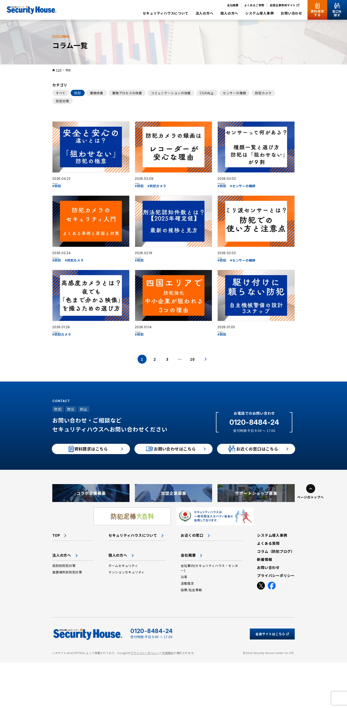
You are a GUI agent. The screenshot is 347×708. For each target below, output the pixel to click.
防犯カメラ (263, 93)
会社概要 (188, 600)
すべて (60, 93)
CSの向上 (207, 93)
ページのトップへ (310, 542)
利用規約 (168, 698)
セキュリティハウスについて (132, 580)
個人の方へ (117, 600)
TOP (59, 70)
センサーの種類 (234, 93)
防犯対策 (62, 101)
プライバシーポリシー (144, 698)
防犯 (77, 93)
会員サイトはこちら (272, 679)
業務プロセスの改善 (127, 93)
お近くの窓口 (192, 580)
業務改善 (96, 93)
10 (192, 398)
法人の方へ (61, 600)
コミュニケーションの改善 (171, 93)
